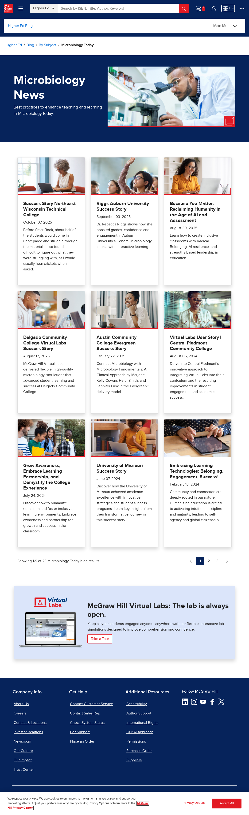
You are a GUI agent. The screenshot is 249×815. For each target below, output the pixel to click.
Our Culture (23, 751)
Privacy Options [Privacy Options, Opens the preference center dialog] (194, 802)
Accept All (227, 803)
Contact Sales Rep (85, 713)
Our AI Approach (139, 732)
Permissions (136, 741)
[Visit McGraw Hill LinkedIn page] (185, 701)
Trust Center (24, 769)
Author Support (138, 713)
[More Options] (242, 8)
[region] (124, 803)
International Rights (142, 723)
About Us (21, 704)
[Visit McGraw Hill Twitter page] (221, 701)
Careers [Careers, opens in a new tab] (20, 713)
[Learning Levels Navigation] (20, 8)
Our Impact (23, 760)
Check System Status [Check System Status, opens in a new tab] (87, 723)
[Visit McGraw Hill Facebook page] (212, 701)
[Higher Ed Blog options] (225, 25)
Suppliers (134, 760)
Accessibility (136, 704)
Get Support (80, 732)
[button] (214, 8)
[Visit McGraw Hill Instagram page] (194, 701)
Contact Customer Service (91, 704)
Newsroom (22, 741)
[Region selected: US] (228, 8)
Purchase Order (139, 751)
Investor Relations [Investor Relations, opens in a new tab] (28, 732)
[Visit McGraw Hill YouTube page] (203, 701)
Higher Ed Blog (20, 26)
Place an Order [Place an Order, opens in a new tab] (82, 741)
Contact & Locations (30, 723)
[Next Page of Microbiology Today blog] (227, 561)
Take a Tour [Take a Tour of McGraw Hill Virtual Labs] (100, 639)
